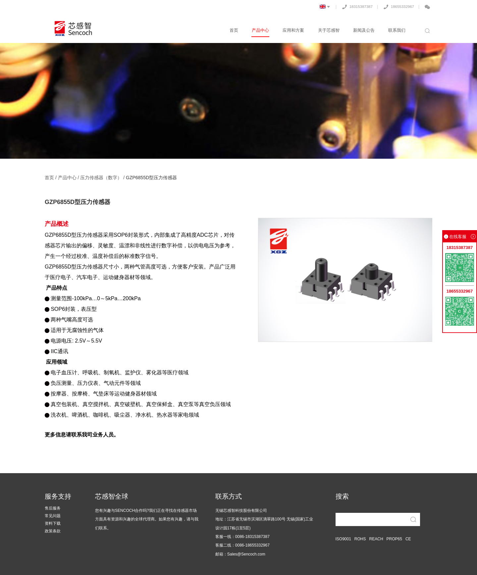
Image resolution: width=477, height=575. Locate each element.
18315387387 (354, 7)
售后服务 (53, 508)
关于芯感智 (330, 30)
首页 (236, 30)
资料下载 (53, 523)
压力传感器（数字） (101, 177)
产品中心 (262, 30)
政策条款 (53, 531)
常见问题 (53, 516)
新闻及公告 (364, 30)
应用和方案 (295, 30)
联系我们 (397, 30)
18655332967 (397, 7)
